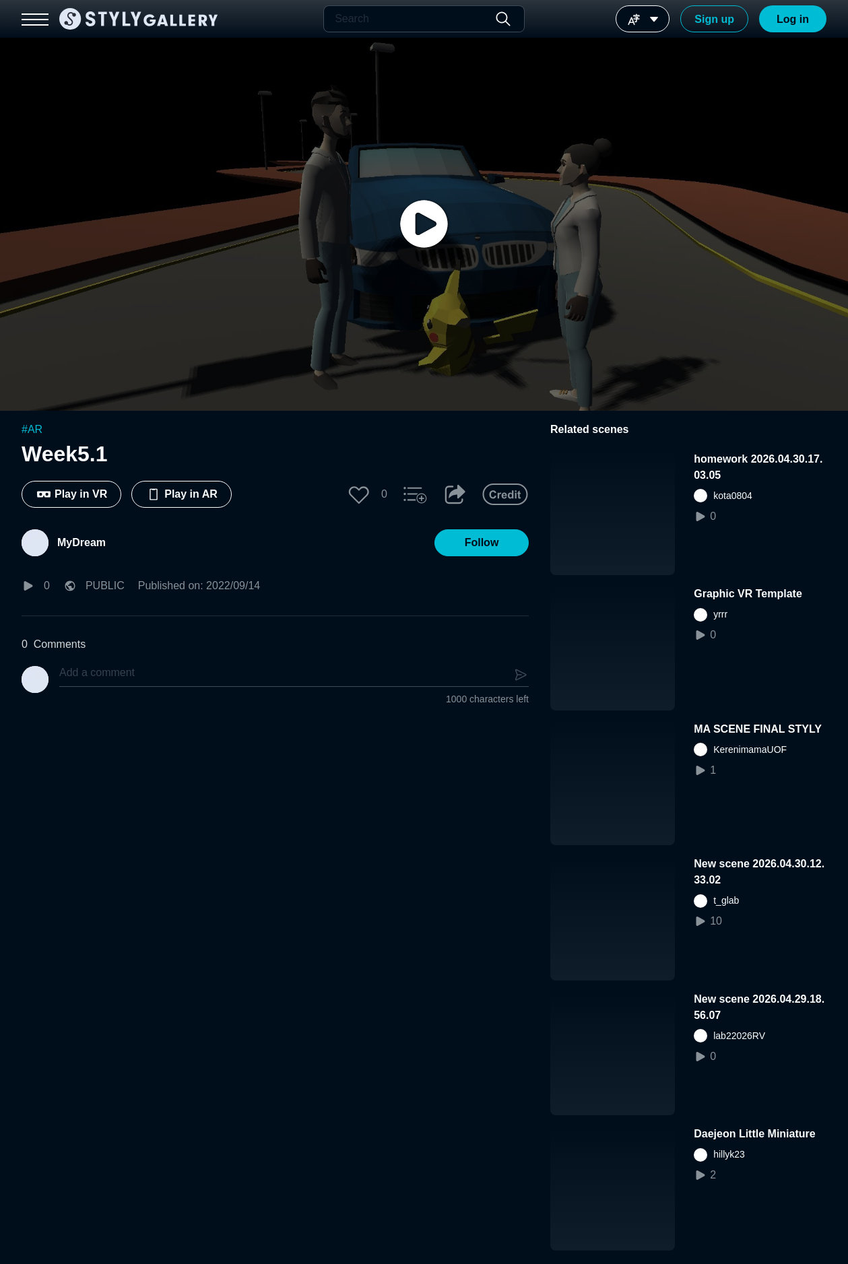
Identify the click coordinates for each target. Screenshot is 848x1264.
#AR (32, 429)
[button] (359, 494)
